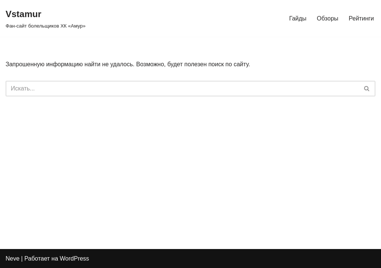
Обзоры (328, 18)
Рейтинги (361, 18)
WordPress (74, 258)
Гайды (297, 18)
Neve (12, 258)
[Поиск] (182, 88)
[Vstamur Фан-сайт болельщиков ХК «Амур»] (46, 18)
